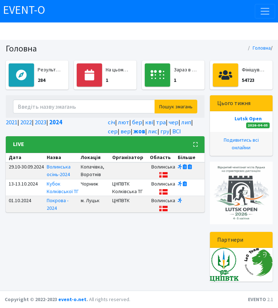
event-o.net (72, 299)
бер (137, 122)
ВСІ (176, 131)
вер (126, 131)
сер (113, 131)
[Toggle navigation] (265, 11)
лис (152, 131)
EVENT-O (24, 10)
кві (149, 122)
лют (123, 122)
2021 (11, 122)
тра (161, 122)
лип (186, 122)
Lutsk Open (248, 118)
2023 (40, 122)
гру (164, 131)
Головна (262, 48)
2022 (26, 122)
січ (111, 122)
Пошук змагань (176, 106)
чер (173, 122)
